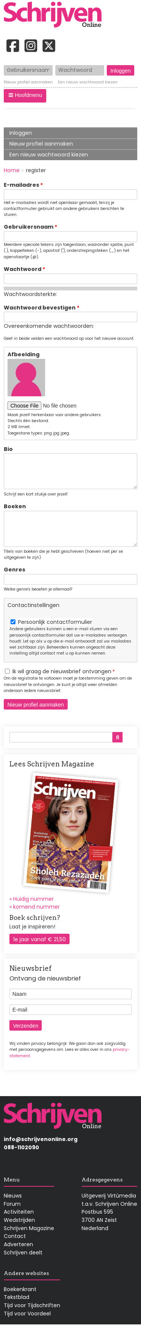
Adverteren (18, 1255)
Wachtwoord (22, 269)
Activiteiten (19, 1223)
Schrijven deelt (23, 1264)
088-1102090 (21, 1158)
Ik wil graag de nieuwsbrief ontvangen (61, 682)
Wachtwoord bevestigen (40, 307)
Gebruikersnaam (28, 227)
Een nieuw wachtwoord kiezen (88, 82)
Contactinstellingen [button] (33, 616)
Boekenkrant (20, 1300)
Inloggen (20, 133)
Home (12, 170)
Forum (12, 1215)
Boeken (15, 512)
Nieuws (13, 1207)
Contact (15, 1247)
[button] (25, 96)
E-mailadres (21, 185)
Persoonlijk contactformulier (55, 633)
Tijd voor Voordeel (27, 1325)
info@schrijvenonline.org (40, 1150)
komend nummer (36, 918)
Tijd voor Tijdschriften (32, 1316)
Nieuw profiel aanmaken (28, 82)
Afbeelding (23, 354)
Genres (14, 581)
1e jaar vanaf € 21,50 (39, 950)
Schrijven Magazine (29, 1239)
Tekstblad (16, 1308)
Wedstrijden (19, 1231)
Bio (8, 449)
